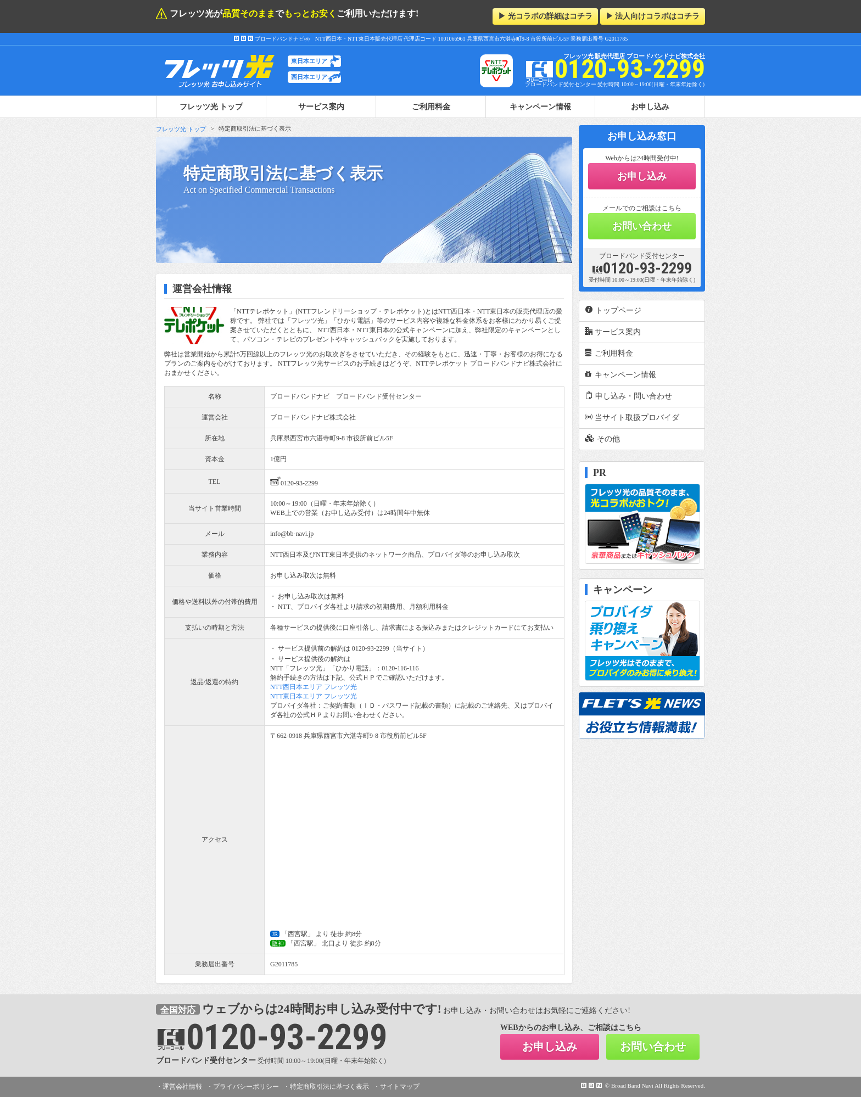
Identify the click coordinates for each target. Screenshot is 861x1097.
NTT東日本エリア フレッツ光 (313, 696)
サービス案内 (321, 106)
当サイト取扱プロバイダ (632, 417)
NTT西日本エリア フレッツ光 (313, 687)
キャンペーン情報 (540, 106)
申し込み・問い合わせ (628, 395)
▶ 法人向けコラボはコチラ (653, 16)
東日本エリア (309, 61)
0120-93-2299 (294, 481)
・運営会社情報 (179, 1086)
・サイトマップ (396, 1086)
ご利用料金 (431, 106)
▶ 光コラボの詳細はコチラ (545, 16)
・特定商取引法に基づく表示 (326, 1086)
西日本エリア (309, 77)
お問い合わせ (642, 226)
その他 (602, 438)
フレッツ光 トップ (181, 129)
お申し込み (650, 106)
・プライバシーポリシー (242, 1086)
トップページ (613, 310)
